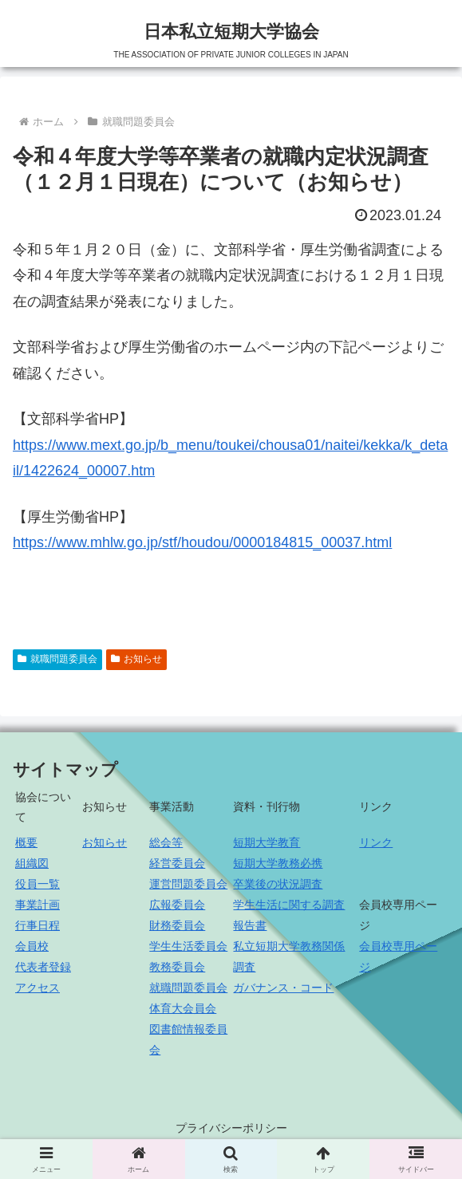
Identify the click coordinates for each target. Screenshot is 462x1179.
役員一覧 (37, 883)
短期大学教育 (266, 842)
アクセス (37, 987)
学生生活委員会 (188, 946)
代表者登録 (43, 966)
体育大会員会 (182, 1008)
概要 (26, 842)
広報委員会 (177, 904)
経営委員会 (177, 863)
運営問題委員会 (188, 883)
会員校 (32, 946)
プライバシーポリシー (231, 1128)
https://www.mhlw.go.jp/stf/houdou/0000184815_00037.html (202, 542)
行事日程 (37, 925)
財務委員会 (177, 925)
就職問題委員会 (57, 658)
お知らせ (136, 658)
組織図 (32, 863)
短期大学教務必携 (277, 863)
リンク (376, 842)
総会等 (166, 842)
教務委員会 (177, 966)
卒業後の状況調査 (277, 883)
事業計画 (37, 904)
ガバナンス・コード (283, 987)
